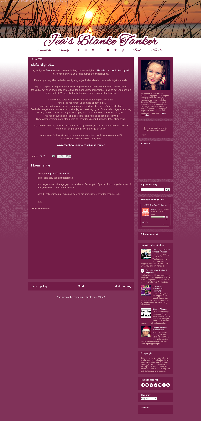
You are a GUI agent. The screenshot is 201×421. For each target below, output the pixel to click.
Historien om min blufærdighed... (114, 70)
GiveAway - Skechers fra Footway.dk (157, 288)
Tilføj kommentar (41, 208)
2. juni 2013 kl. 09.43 (58, 173)
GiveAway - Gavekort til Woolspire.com (161, 251)
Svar (40, 201)
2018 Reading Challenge (155, 205)
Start (81, 286)
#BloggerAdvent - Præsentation (159, 328)
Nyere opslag (39, 286)
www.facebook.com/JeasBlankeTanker (81, 145)
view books (165, 225)
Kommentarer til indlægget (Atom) (87, 297)
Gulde (49, 70)
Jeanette (153, 209)
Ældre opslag (123, 286)
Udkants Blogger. (159, 309)
